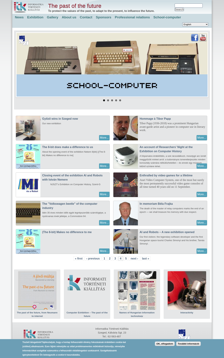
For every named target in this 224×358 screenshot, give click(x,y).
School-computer (167, 17)
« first (79, 258)
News (19, 17)
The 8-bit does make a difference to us (67, 147)
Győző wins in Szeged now (60, 118)
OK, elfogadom (164, 345)
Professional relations (132, 17)
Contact (86, 17)
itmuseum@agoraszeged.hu (116, 340)
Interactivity (186, 312)
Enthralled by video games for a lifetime (166, 175)
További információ (188, 345)
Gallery (52, 17)
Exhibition (35, 17)
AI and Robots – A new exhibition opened (167, 232)
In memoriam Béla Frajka (156, 203)
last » (145, 258)
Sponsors (103, 17)
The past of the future (74, 6)
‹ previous (93, 258)
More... (104, 137)
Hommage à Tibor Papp (155, 118)
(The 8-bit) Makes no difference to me (67, 232)
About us (69, 17)
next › (134, 258)
